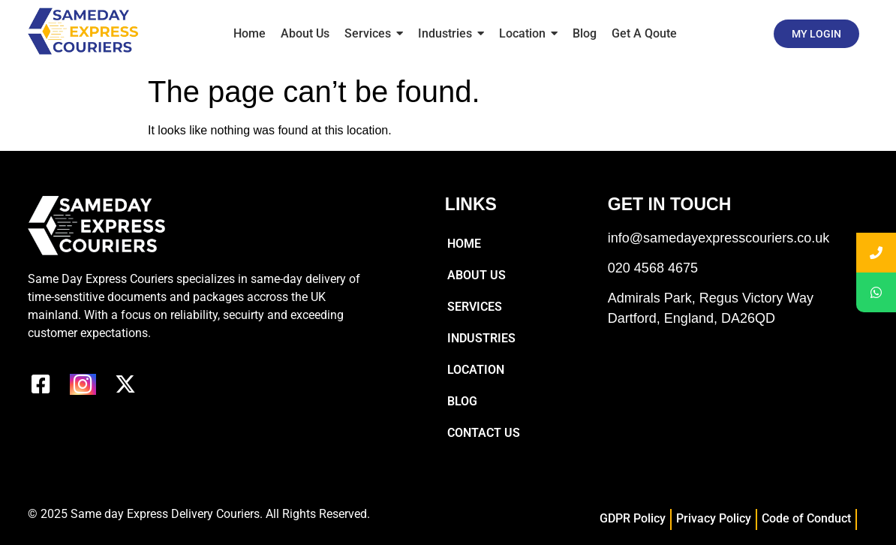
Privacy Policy (713, 518)
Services (474, 307)
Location (475, 370)
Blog (462, 401)
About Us (476, 275)
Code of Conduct (806, 518)
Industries (481, 338)
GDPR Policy (633, 518)
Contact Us (483, 433)
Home (464, 243)
